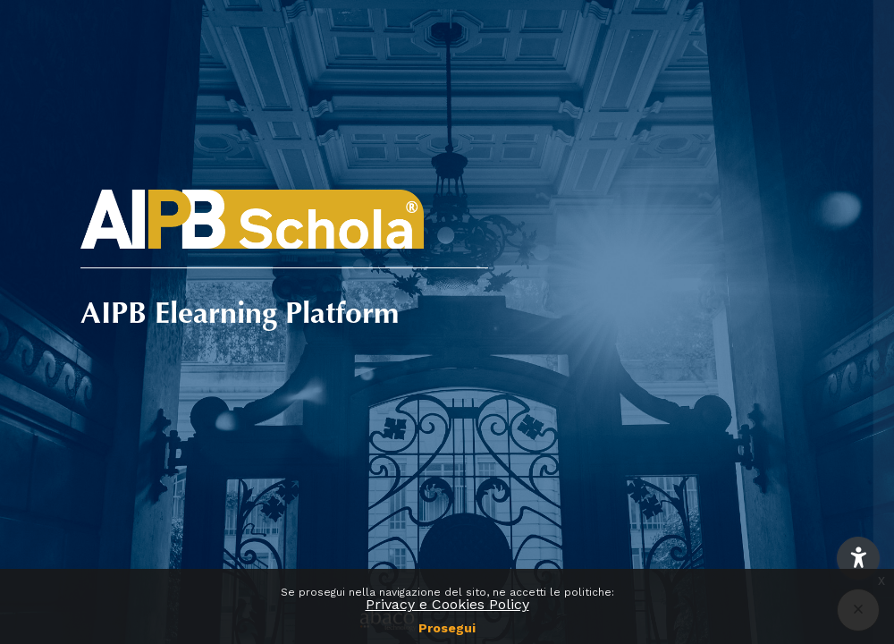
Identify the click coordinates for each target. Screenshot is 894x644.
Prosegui (447, 628)
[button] (858, 558)
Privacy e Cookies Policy (447, 604)
